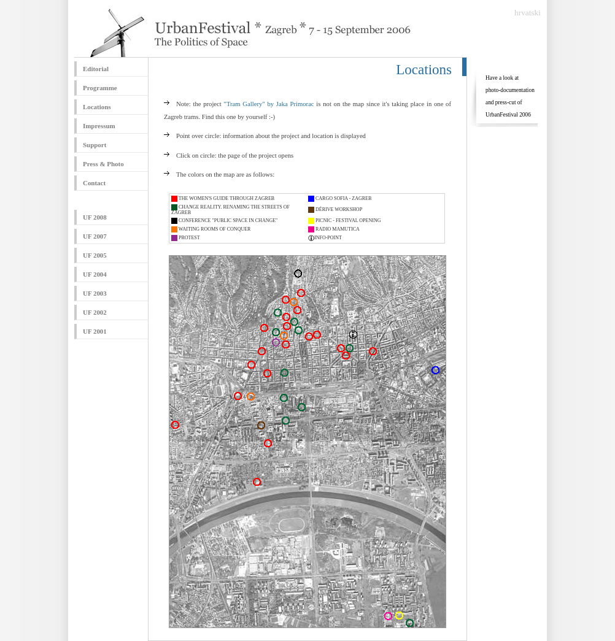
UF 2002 (95, 312)
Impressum (99, 125)
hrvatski (527, 12)
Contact (94, 182)
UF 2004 (95, 274)
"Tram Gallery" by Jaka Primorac (269, 104)
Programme (100, 87)
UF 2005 (95, 255)
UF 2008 (95, 217)
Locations (97, 106)
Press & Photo (103, 163)
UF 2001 (95, 331)
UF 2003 (95, 293)
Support (94, 144)
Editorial (96, 68)
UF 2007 (95, 236)
